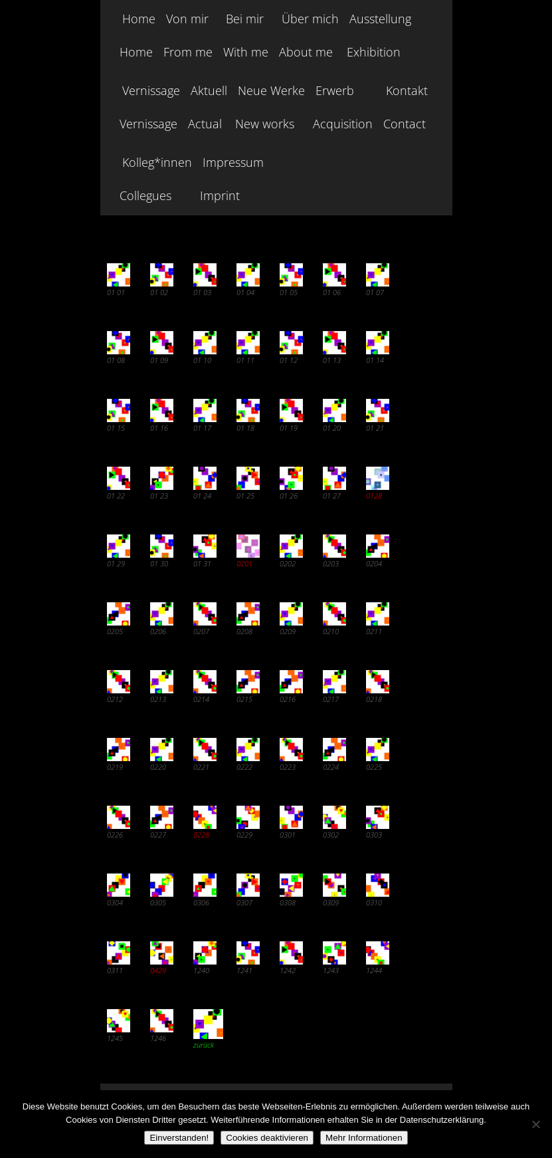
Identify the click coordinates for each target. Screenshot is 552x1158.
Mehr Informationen (364, 1138)
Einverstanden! (179, 1138)
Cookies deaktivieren (267, 1138)
